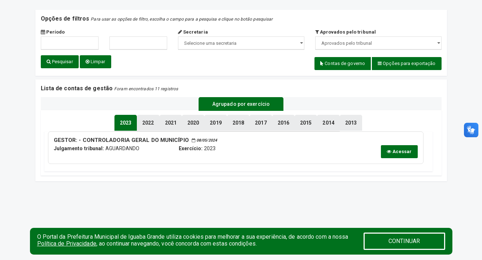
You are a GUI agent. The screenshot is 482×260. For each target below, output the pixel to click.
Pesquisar (60, 61)
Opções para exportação (406, 63)
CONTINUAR (404, 241)
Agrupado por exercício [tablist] (241, 104)
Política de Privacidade (66, 243)
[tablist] (125, 122)
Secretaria (193, 32)
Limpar (95, 61)
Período (53, 32)
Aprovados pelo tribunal (345, 32)
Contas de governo (342, 63)
